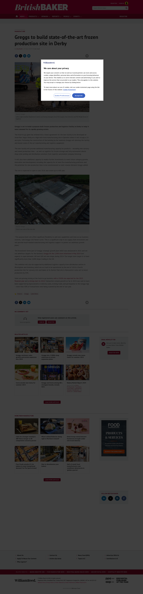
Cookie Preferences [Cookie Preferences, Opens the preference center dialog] (62, 96)
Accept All (79, 96)
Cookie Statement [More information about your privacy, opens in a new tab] (69, 90)
